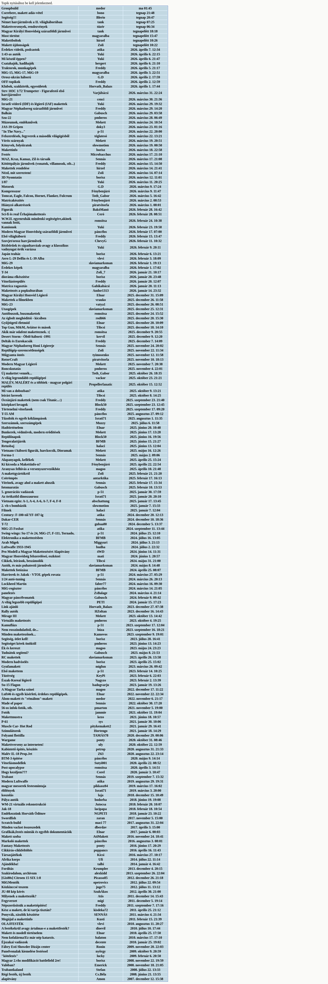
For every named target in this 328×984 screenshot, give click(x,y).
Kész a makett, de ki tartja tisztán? (26, 910)
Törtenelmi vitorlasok (17, 409)
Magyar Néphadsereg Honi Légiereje (27, 345)
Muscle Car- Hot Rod (16, 726)
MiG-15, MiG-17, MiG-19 (19, 72)
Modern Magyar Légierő (19, 364)
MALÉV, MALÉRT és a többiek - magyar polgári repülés (36, 384)
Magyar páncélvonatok (17, 597)
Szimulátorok (11, 731)
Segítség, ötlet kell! (14, 639)
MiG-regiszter (11, 588)
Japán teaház (10, 254)
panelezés (8, 593)
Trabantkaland (12, 969)
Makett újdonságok (15, 45)
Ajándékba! (9, 864)
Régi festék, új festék (16, 974)
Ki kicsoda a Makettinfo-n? (21, 464)
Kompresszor (10, 191)
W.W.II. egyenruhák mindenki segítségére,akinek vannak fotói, (36, 220)
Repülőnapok (11, 437)
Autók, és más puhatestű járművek (26, 565)
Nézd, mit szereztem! (16, 173)
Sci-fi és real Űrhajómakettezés (23, 214)
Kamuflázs (9, 625)
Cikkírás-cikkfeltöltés (16, 850)
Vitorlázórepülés (13, 281)
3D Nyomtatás (11, 177)
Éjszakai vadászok (14, 942)
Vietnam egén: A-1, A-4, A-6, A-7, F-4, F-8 (31, 501)
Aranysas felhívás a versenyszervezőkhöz (30, 469)
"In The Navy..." (13, 131)
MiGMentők (10, 882)
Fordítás (7, 868)
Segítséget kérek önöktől (18, 643)
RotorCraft (9, 359)
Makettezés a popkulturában (21, 290)
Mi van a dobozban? (16, 391)
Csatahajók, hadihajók (17, 63)
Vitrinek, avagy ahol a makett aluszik (28, 482)
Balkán (6, 113)
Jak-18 (6, 809)
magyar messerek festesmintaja (23, 786)
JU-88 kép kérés (12, 891)
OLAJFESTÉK (12, 924)
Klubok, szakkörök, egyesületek (24, 86)
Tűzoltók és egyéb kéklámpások (24, 418)
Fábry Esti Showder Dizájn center (25, 946)
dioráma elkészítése (15, 277)
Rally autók (9, 611)
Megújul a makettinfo (16, 919)
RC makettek (10, 657)
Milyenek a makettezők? (18, 896)
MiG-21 (7, 99)
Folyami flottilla (12, 735)
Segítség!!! (8, 17)
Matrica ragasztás (14, 286)
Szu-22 (6, 117)
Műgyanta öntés (12, 355)
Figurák (7, 209)
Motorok (7, 186)
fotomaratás (10, 487)
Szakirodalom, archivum (19, 873)
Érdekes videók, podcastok (20, 49)
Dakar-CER (10, 519)
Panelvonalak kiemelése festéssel (24, 951)
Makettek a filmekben (17, 300)
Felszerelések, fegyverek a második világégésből (35, 136)
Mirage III (9, 616)
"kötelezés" (9, 956)
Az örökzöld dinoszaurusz (19, 496)
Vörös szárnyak (12, 140)
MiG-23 (7, 304)
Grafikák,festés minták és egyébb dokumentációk (36, 832)
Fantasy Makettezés (15, 845)
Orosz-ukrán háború (16, 77)
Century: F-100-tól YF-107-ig (22, 515)
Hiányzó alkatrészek (16, 205)
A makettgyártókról (15, 473)
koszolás (7, 795)
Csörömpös (9, 478)
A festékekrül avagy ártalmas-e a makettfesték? (35, 928)
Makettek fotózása (14, 570)
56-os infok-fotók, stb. (16, 708)
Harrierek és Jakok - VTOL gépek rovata (30, 574)
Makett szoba (11, 836)
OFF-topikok (10, 82)
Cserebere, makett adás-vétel (22, 13)
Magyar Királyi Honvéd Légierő (24, 295)
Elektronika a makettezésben (22, 538)
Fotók (5, 712)
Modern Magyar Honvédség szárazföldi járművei (36, 231)
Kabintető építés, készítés (19, 749)
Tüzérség (7, 675)
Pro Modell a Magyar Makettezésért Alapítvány (35, 551)
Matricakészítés (12, 200)
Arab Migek (10, 542)
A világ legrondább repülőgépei (23, 378)
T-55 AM (7, 414)
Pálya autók (9, 799)
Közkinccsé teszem (14, 887)
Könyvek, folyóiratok (16, 145)
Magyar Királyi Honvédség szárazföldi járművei (35, 31)
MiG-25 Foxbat (12, 528)
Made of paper (11, 703)
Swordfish (8, 818)
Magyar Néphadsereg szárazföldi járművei (31, 108)
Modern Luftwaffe (14, 781)
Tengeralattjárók (13, 441)
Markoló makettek (14, 841)
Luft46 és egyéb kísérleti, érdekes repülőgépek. (34, 694)
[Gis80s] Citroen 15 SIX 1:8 (21, 878)
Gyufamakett (10, 666)
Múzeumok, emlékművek (19, 122)
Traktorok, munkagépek (18, 68)
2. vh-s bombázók (14, 505)
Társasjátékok (11, 855)
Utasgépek (8, 309)
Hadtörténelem (12, 427)
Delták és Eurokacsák (16, 341)
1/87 (4, 182)
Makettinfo (9, 150)
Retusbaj (7, 446)
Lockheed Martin (14, 584)
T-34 (4, 272)
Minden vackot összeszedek (21, 827)
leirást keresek (11, 395)
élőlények (8, 790)
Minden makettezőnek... (18, 634)
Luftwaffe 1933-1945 (16, 547)
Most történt (10, 36)
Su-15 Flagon (10, 685)
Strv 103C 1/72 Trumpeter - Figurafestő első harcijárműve (32, 92)
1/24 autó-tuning (13, 579)
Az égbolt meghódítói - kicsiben (23, 318)
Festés (5, 154)
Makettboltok (11, 40)
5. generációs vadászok (17, 492)
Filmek (6, 510)
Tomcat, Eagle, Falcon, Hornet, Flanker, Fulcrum (36, 196)
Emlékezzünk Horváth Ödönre (23, 813)
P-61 (4, 721)
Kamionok (9, 227)
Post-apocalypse (12, 767)
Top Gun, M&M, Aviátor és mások (26, 327)
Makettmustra (11, 717)
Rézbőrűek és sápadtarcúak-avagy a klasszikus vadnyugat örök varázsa (34, 247)
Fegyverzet (9, 901)
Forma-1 (7, 455)
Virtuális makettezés (16, 620)
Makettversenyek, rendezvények (24, 26)
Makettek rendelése (15, 168)
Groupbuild (9, 8)
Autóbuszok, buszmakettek (20, 313)
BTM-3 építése (11, 758)
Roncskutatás (11, 368)
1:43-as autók (11, 54)
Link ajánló (9, 607)
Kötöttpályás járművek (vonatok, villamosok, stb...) (38, 163)
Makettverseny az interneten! (22, 744)
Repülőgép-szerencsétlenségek (22, 350)
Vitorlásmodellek (13, 763)
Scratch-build (11, 822)
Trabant (7, 777)
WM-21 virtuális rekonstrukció (23, 804)
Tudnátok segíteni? (15, 652)
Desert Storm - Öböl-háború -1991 (26, 336)
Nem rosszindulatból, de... (19, 629)
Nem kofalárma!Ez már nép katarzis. (28, 937)
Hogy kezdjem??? (14, 772)
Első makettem (12, 671)
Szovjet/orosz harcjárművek (21, 241)
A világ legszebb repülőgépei (21, 602)
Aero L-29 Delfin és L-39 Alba (22, 258)
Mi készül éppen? (13, 59)
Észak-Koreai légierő (16, 680)
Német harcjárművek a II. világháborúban (31, 22)
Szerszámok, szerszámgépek (21, 423)
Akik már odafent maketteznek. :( (25, 332)
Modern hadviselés (14, 662)
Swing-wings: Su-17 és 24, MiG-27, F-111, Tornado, (37, 533)
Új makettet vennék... (16, 373)
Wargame (8, 740)
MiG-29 (7, 263)
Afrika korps (10, 859)
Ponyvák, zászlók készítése (20, 914)
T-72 (4, 524)
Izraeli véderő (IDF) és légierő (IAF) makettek (34, 104)
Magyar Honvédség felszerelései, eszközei (30, 556)
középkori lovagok (14, 404)
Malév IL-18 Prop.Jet (16, 754)
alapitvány (9, 979)
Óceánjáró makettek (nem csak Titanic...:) (31, 400)
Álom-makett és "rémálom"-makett (27, 698)
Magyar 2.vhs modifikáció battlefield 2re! (31, 960)
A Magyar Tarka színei (17, 689)
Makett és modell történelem (21, 933)
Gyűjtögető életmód (15, 323)
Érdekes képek (12, 267)
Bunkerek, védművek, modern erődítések (30, 432)
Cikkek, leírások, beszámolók (22, 561)
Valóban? (8, 965)
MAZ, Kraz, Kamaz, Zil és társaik (25, 159)
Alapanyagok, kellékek (17, 460)
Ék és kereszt (10, 648)
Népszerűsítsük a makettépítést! (24, 905)
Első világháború (13, 236)
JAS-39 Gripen (12, 127)
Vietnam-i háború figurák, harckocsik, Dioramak (36, 450)
